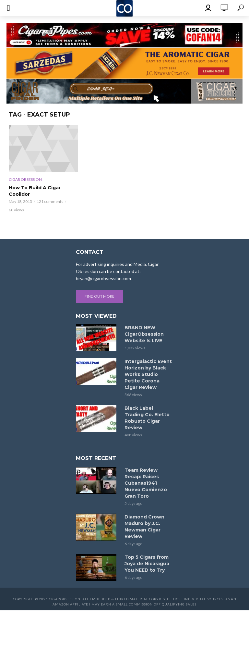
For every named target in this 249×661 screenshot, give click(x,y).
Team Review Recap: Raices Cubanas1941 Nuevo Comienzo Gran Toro (145, 483)
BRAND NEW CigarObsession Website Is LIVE (144, 334)
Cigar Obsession (25, 179)
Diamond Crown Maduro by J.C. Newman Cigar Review (144, 526)
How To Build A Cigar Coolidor (35, 191)
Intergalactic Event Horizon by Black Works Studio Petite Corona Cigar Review (148, 374)
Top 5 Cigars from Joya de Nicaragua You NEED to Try (146, 563)
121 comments (50, 201)
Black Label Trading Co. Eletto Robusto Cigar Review (147, 417)
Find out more (99, 296)
